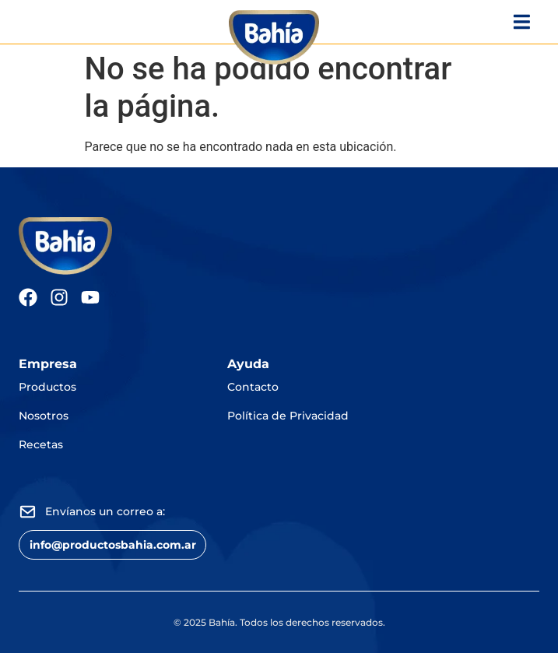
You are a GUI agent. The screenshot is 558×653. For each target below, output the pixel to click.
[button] (112, 544)
